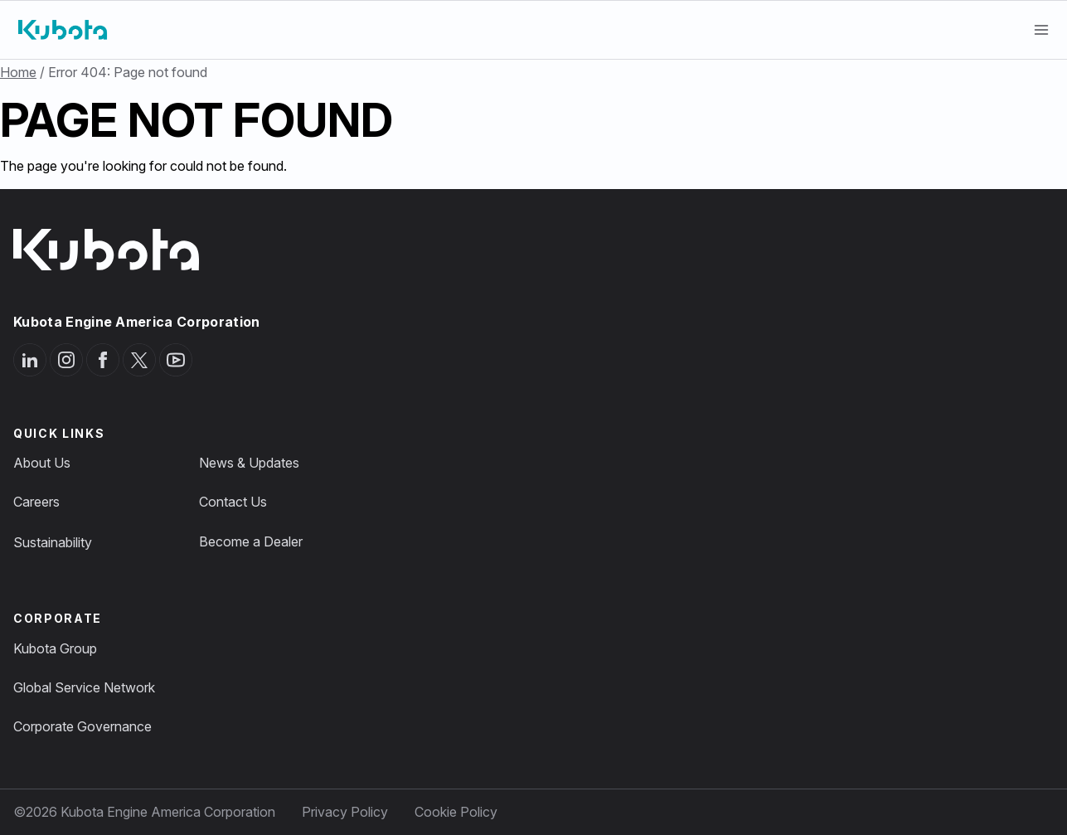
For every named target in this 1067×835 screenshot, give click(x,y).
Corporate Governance (82, 726)
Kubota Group (55, 648)
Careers (36, 501)
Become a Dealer (251, 541)
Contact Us (233, 501)
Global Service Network (84, 687)
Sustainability (52, 542)
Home (18, 72)
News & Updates (249, 462)
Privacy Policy (345, 811)
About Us (41, 462)
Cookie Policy (456, 811)
